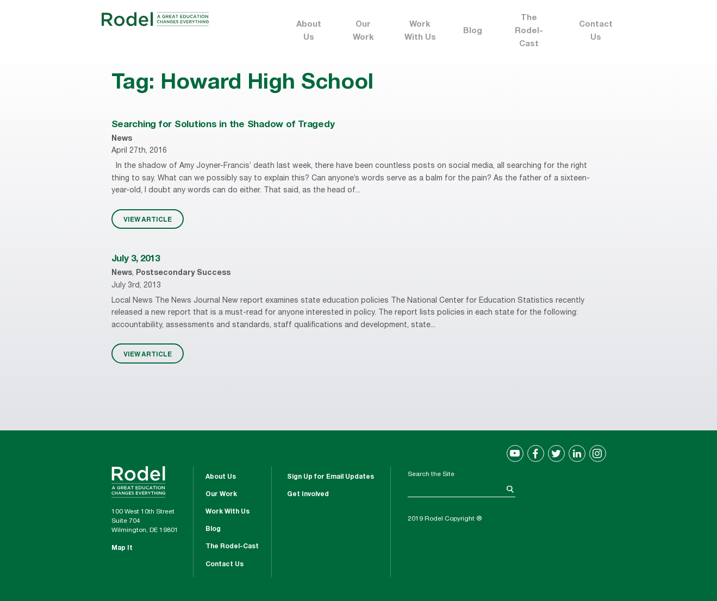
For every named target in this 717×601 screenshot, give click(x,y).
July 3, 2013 (135, 259)
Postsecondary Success (183, 273)
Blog (472, 31)
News (121, 139)
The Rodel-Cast (529, 31)
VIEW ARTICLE (147, 219)
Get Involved (308, 494)
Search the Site (431, 474)
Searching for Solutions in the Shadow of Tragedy (223, 125)
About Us (308, 31)
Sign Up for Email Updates (330, 477)
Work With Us (420, 31)
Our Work (363, 31)
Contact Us (596, 31)
